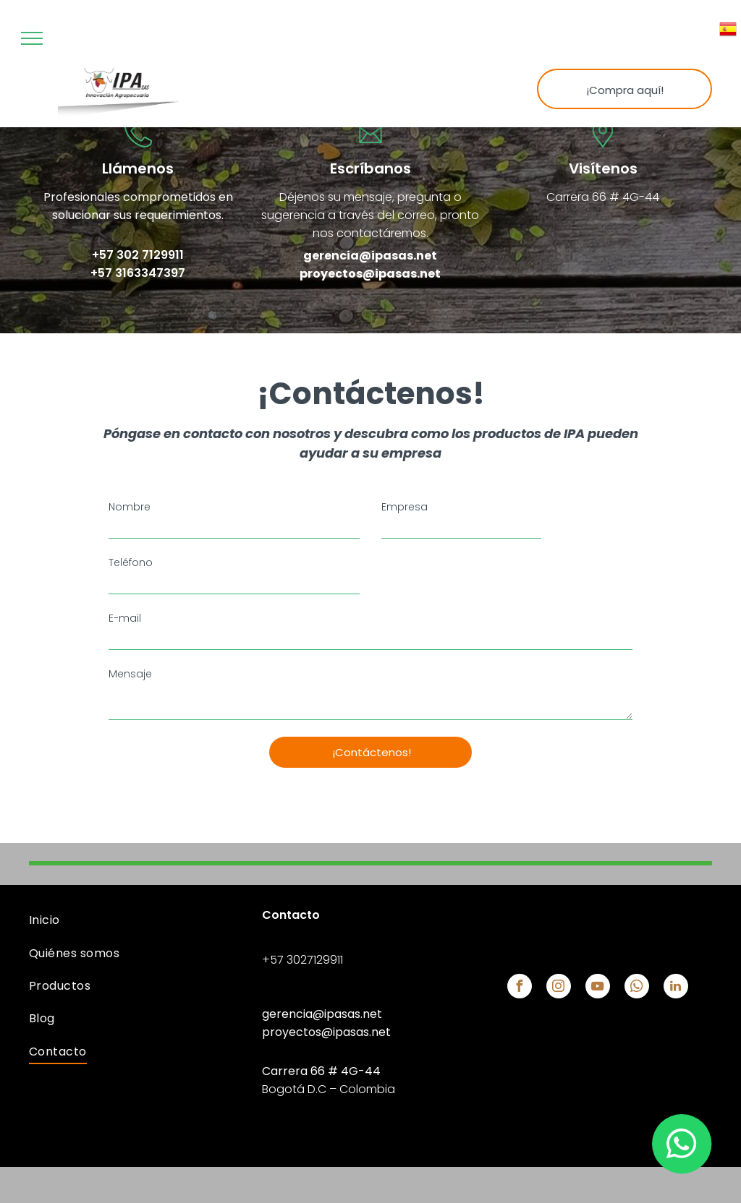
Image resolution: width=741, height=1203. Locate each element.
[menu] (32, 38)
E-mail (125, 618)
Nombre (130, 507)
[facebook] (519, 988)
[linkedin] (676, 988)
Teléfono (131, 562)
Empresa (404, 507)
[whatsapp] (636, 988)
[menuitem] (138, 920)
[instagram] (558, 988)
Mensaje (130, 674)
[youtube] (597, 988)
